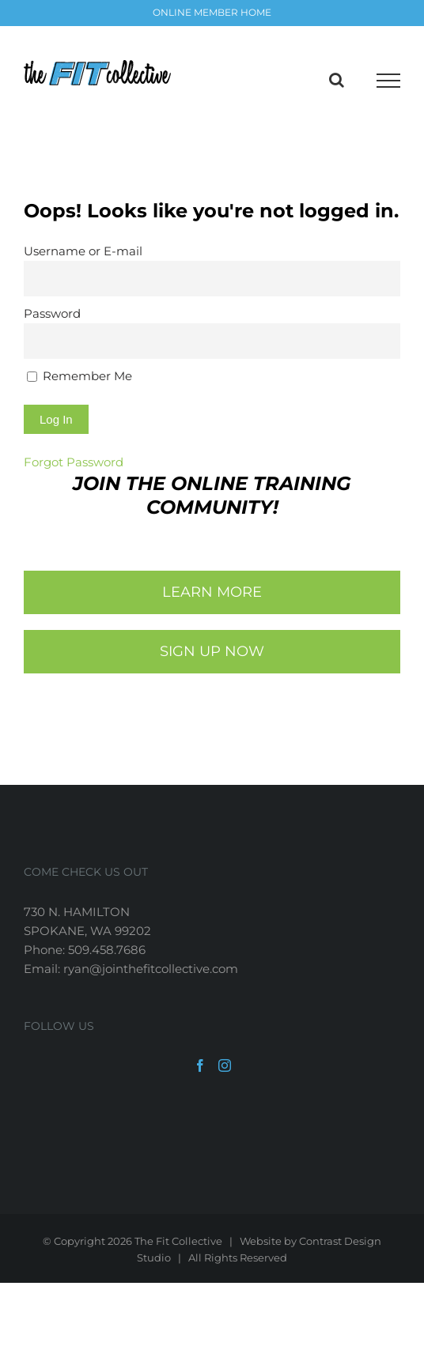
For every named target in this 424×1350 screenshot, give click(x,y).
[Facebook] (200, 1065)
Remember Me (79, 375)
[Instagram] (224, 1065)
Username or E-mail (83, 250)
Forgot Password (73, 461)
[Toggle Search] (336, 80)
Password (52, 313)
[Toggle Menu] (388, 81)
